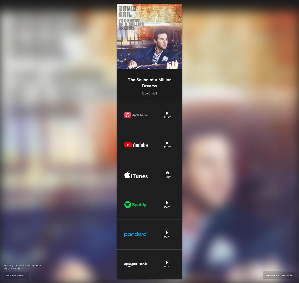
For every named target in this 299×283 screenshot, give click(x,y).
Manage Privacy (16, 275)
